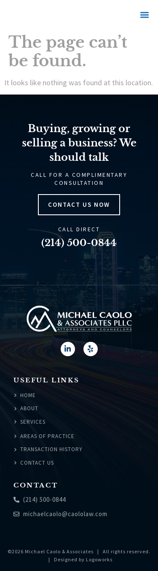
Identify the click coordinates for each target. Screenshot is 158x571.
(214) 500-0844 (79, 243)
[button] (144, 15)
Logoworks (99, 559)
